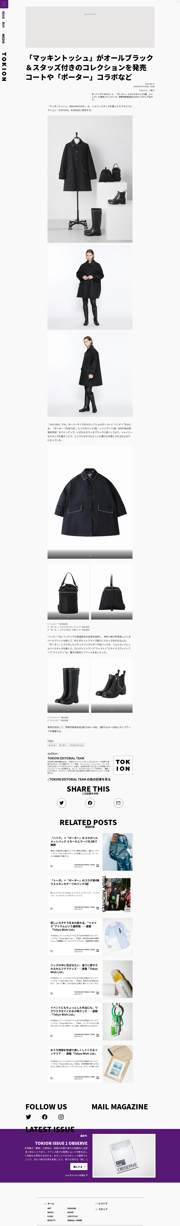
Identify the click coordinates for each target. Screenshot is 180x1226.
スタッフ (103, 1209)
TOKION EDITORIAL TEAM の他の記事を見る (80, 779)
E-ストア (103, 1203)
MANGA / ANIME (75, 1220)
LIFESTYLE (73, 1216)
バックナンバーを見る (75, 1175)
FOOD (50, 1216)
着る (153, 90)
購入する (77, 1166)
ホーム (51, 1203)
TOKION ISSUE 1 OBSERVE (61, 1143)
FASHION (143, 90)
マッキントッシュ (76, 745)
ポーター (63, 745)
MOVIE (71, 1212)
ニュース (52, 745)
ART (49, 1208)
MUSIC (51, 1212)
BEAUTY (51, 1220)
